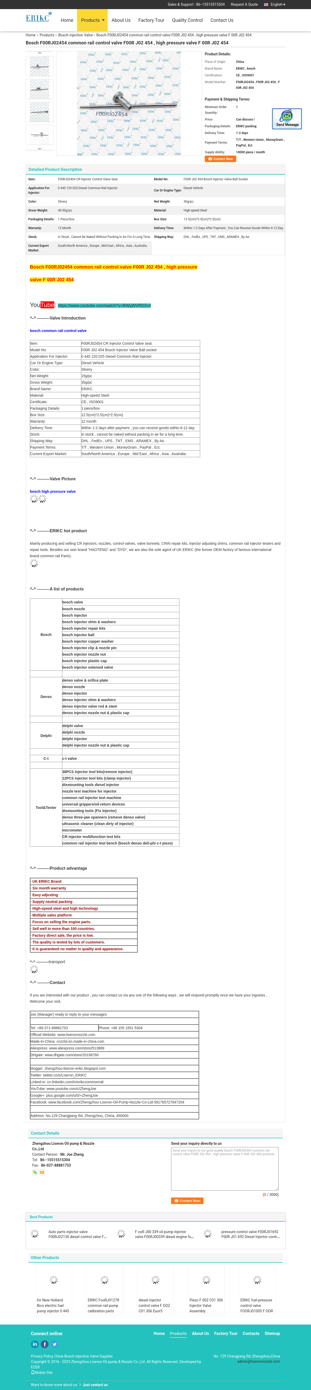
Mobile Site (42, 1373)
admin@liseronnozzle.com (258, 1361)
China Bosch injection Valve (76, 1356)
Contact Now (223, 159)
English (278, 4)
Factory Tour (151, 20)
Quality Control (187, 20)
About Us (121, 20)
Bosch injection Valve (75, 35)
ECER (35, 1367)
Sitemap (272, 1333)
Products (90, 20)
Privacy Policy (42, 1356)
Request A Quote (244, 4)
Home (67, 20)
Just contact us (95, 1385)
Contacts (251, 1333)
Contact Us (222, 20)
